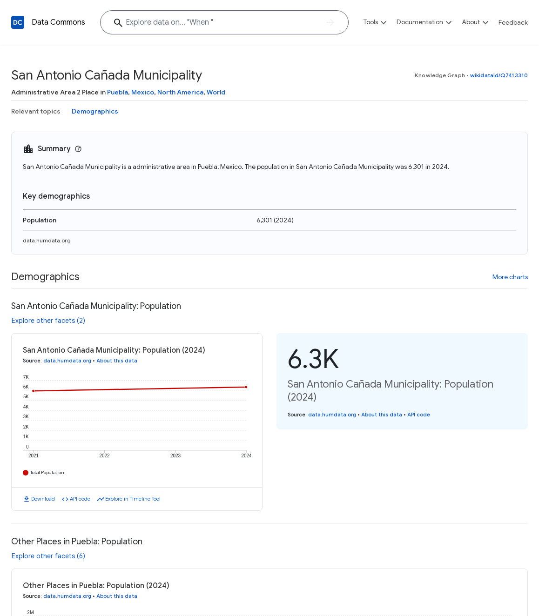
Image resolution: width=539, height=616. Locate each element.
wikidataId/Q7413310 (499, 75)
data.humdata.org (47, 240)
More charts (510, 277)
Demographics (95, 111)
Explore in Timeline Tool (133, 498)
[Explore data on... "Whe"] (224, 22)
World (216, 92)
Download (43, 498)
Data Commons (58, 22)
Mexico (142, 92)
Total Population (47, 472)
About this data (116, 360)
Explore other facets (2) (48, 320)
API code (80, 498)
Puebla (117, 92)
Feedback (513, 22)
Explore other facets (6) (48, 556)
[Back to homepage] (17, 22)
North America (180, 92)
